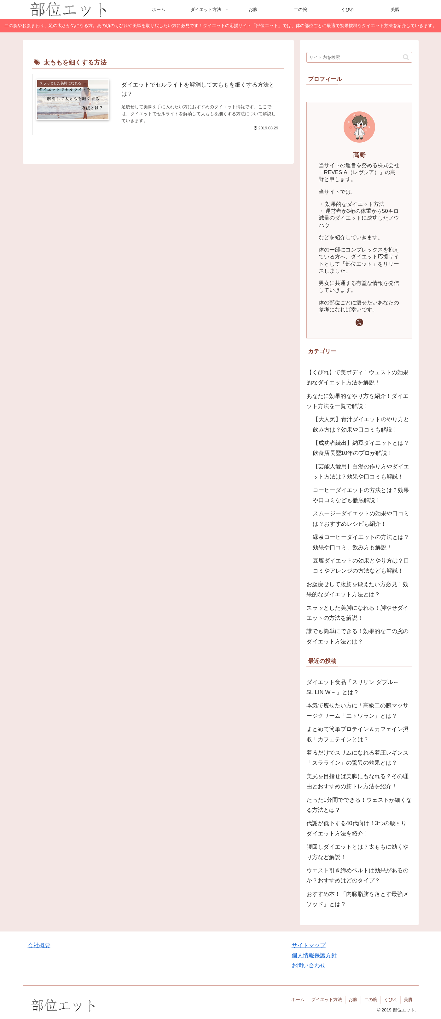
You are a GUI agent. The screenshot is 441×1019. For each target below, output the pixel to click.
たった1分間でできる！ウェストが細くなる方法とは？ (359, 805)
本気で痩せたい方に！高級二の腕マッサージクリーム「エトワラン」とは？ (357, 710)
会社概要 (39, 945)
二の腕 (370, 999)
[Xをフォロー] (359, 322)
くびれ (390, 999)
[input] (359, 57)
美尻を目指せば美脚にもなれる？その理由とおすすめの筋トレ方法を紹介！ (357, 781)
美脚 (408, 999)
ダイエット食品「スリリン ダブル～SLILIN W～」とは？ (352, 687)
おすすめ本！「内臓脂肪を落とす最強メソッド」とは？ (357, 899)
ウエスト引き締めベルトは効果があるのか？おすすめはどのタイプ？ (357, 875)
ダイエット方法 (326, 999)
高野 (359, 154)
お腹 (353, 999)
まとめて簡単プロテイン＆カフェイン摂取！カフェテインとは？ (357, 734)
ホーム (298, 999)
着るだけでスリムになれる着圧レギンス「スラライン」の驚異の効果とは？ (357, 758)
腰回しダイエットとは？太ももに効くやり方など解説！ (357, 852)
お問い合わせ (309, 965)
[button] (405, 57)
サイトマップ (309, 945)
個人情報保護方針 (314, 955)
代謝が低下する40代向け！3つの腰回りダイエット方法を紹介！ (356, 828)
